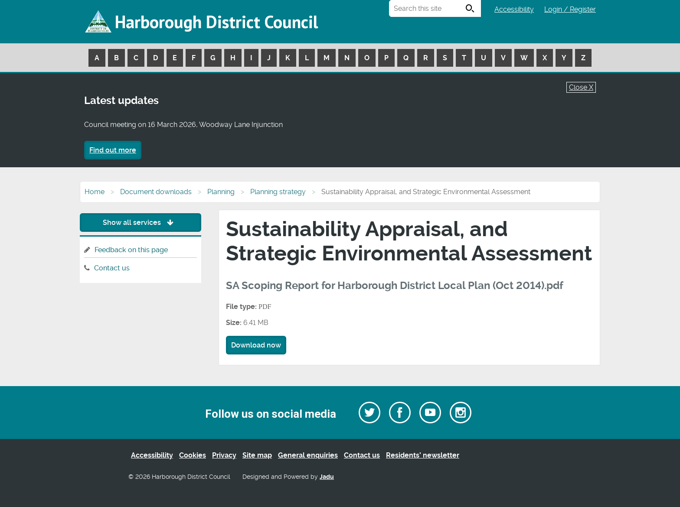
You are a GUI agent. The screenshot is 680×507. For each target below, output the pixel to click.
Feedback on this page (131, 250)
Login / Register (570, 9)
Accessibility (514, 9)
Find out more (112, 150)
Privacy (224, 455)
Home (95, 192)
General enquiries (308, 455)
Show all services (140, 222)
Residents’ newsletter (422, 455)
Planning (221, 192)
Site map (257, 455)
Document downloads (156, 192)
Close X (581, 87)
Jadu (327, 477)
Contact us (112, 268)
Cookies (192, 455)
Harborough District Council (216, 21)
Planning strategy (278, 192)
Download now (256, 345)
